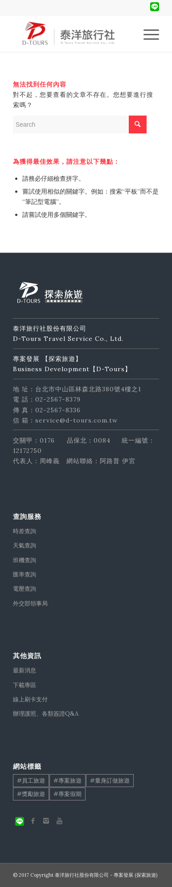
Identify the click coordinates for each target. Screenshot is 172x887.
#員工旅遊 (31, 780)
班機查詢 (24, 560)
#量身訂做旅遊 (110, 780)
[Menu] (147, 34)
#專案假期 (67, 794)
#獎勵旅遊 (31, 794)
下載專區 (24, 685)
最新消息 (24, 670)
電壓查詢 (24, 589)
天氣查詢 (24, 545)
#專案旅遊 (67, 780)
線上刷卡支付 (30, 699)
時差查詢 (24, 531)
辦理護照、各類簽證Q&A (45, 713)
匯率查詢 (24, 574)
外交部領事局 (30, 603)
